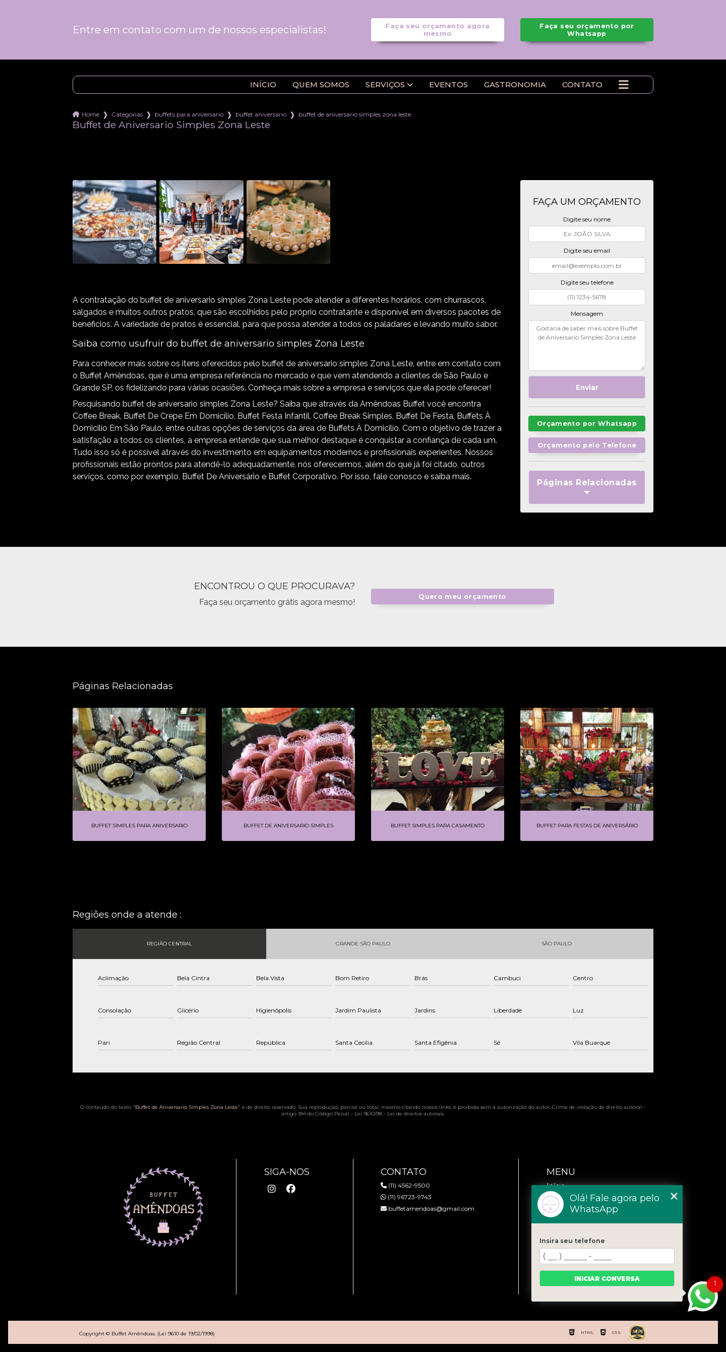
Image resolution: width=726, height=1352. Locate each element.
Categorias (127, 114)
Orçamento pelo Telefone (587, 445)
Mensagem (587, 313)
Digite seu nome (587, 219)
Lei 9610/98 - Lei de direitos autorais (399, 1113)
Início (263, 84)
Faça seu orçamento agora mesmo (437, 29)
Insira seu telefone (572, 1241)
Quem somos (320, 84)
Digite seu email (587, 250)
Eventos (448, 84)
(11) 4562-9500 (405, 1185)
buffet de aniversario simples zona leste (354, 114)
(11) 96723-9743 (406, 1197)
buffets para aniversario (189, 114)
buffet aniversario (260, 114)
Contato (582, 84)
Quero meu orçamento (462, 596)
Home (90, 114)
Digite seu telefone (587, 282)
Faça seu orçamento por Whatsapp (586, 29)
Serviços (385, 84)
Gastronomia (515, 84)
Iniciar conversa (607, 1278)
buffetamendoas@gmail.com (427, 1208)
